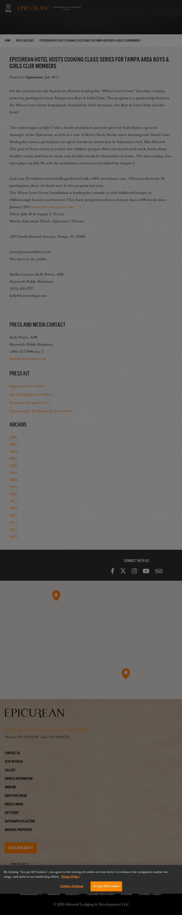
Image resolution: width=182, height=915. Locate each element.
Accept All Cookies (106, 886)
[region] (91, 879)
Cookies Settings (71, 886)
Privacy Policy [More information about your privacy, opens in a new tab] (70, 877)
